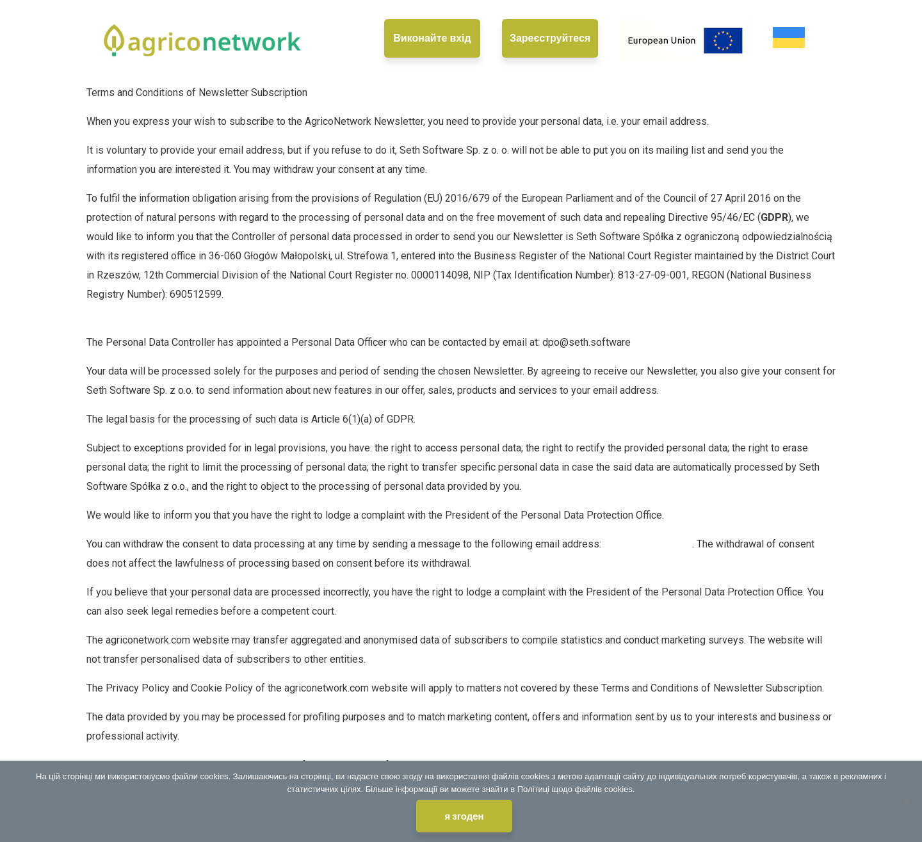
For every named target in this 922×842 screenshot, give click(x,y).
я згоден (463, 816)
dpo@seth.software (648, 544)
